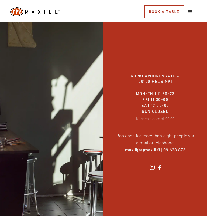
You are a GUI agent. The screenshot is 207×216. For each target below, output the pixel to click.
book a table (164, 11)
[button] (190, 11)
